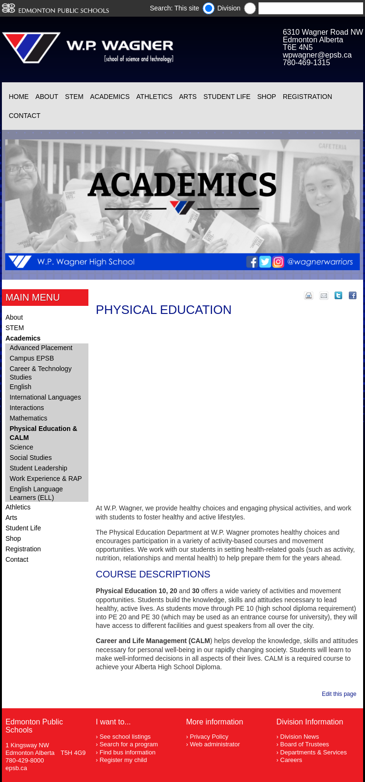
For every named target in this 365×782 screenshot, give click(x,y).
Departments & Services (313, 752)
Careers (291, 759)
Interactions (27, 407)
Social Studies (31, 457)
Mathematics (28, 418)
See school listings (125, 736)
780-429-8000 (24, 760)
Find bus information (127, 752)
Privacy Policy (209, 736)
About (46, 96)
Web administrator (215, 744)
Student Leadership (38, 468)
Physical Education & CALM (43, 433)
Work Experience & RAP (46, 478)
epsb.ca (16, 768)
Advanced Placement (41, 348)
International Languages (45, 397)
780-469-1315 (306, 63)
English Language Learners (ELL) (36, 493)
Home (19, 96)
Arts (188, 96)
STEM (74, 96)
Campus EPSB (32, 358)
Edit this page (340, 694)
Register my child (123, 759)
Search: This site (174, 8)
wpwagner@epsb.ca (317, 55)
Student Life (226, 96)
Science (21, 447)
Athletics (154, 96)
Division (228, 8)
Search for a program (128, 744)
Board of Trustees (304, 744)
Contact (24, 115)
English (20, 387)
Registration (307, 96)
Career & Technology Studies (40, 373)
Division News (299, 736)
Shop (266, 96)
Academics (110, 96)
